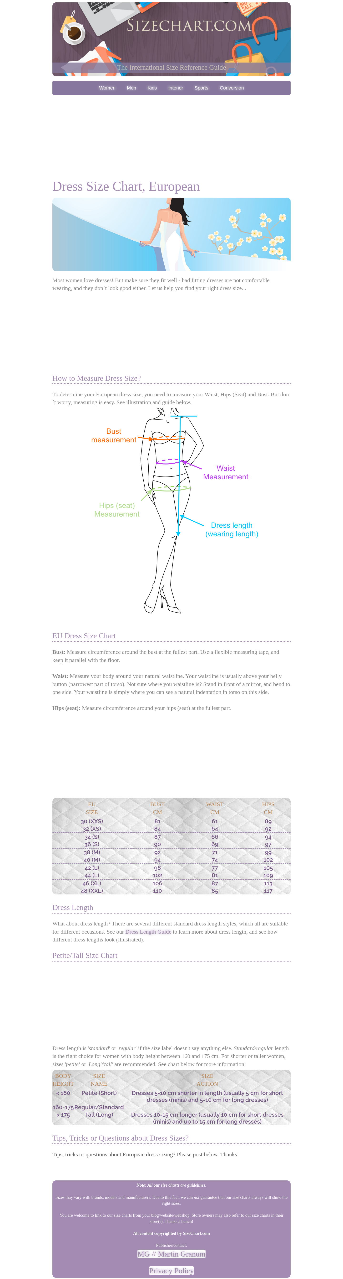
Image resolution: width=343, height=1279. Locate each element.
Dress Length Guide (148, 932)
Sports (201, 87)
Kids (152, 87)
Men (131, 87)
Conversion (232, 87)
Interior (175, 87)
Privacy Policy (171, 1270)
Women (107, 87)
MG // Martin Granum (171, 1254)
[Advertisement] (171, 132)
